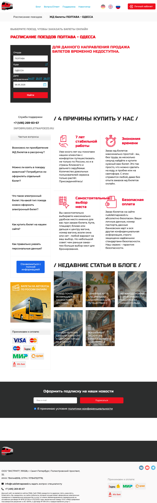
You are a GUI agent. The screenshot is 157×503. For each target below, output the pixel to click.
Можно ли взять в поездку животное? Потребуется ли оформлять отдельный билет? (29, 174)
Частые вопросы (28, 136)
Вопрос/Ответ (51, 6)
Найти (30, 95)
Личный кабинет (143, 6)
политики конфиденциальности (90, 408)
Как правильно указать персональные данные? (27, 246)
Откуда (17, 52)
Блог (38, 6)
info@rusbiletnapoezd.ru (18, 484)
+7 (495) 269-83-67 (15, 489)
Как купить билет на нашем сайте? (29, 226)
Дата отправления (20, 78)
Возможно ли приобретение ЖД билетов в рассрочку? (30, 150)
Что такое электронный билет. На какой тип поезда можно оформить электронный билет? (29, 202)
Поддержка (68, 6)
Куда (16, 64)
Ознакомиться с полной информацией (31, 267)
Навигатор (84, 6)
